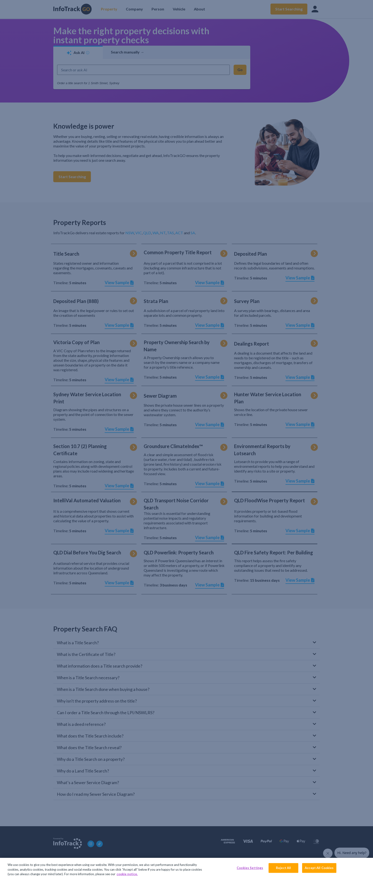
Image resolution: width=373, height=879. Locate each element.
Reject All (283, 868)
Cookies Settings (250, 868)
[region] (186, 868)
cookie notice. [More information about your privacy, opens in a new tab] (127, 874)
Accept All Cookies (319, 868)
